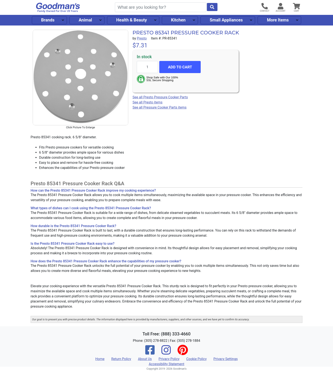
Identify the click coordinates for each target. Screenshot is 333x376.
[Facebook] (150, 353)
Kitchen (178, 20)
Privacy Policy (169, 359)
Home (99, 359)
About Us (145, 359)
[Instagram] (166, 353)
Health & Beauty (131, 20)
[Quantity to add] (147, 67)
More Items (278, 20)
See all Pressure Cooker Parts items (159, 107)
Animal (85, 20)
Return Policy (121, 359)
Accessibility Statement (166, 364)
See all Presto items (147, 102)
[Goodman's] (58, 8)
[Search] (160, 7)
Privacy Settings (225, 359)
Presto (142, 38)
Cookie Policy (196, 359)
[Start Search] (212, 7)
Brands (47, 20)
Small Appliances (226, 20)
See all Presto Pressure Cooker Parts (160, 97)
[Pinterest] (182, 353)
